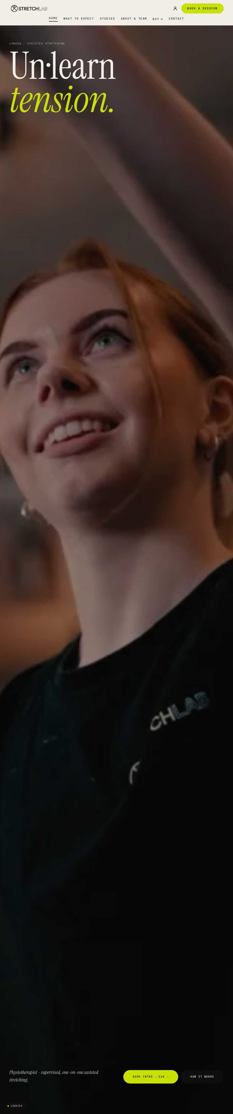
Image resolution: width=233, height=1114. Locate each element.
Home (53, 18)
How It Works (202, 1077)
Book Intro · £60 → (150, 1077)
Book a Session (202, 8)
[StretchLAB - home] (29, 8)
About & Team (134, 18)
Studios (107, 18)
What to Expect (78, 18)
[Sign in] (175, 8)
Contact (176, 18)
